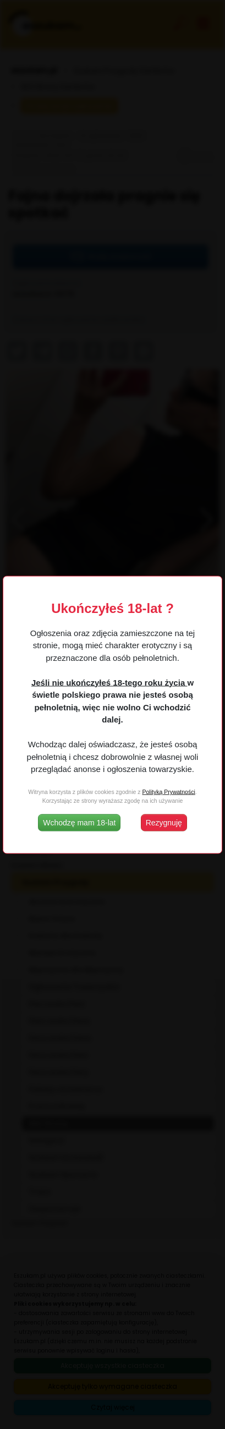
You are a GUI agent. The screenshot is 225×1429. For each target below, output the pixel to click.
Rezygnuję (164, 822)
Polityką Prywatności (168, 792)
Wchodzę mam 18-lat (79, 822)
